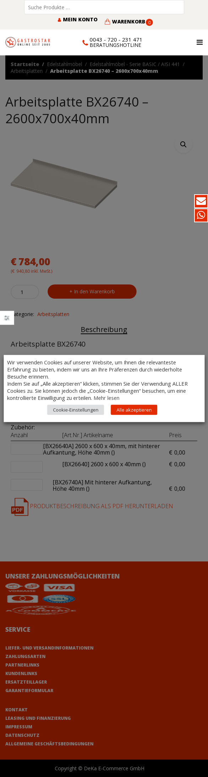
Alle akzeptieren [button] (134, 410)
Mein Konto (77, 19)
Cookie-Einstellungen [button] (75, 410)
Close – (7, 320)
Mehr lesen (106, 397)
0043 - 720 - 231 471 (116, 39)
